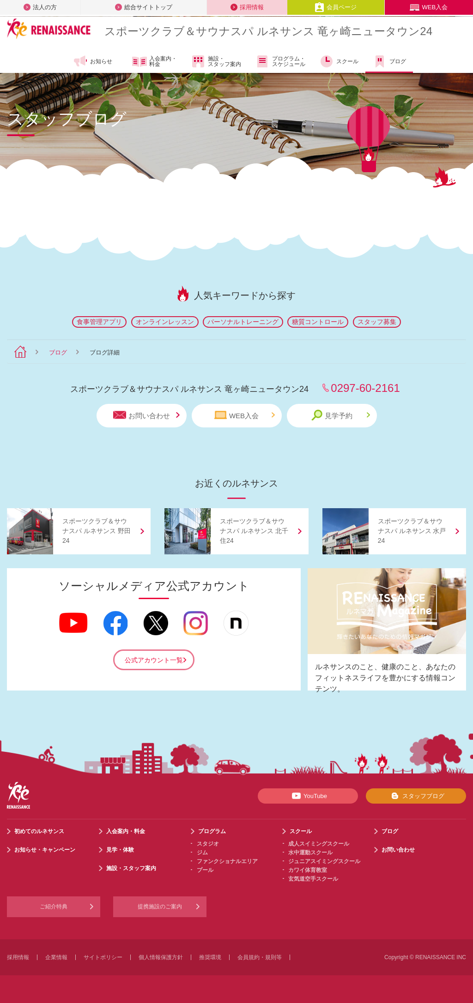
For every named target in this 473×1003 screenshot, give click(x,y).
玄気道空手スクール (313, 879)
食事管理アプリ (99, 321)
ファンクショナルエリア (227, 861)
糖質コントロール (318, 321)
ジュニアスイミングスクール (324, 861)
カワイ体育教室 (307, 870)
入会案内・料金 (154, 61)
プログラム (212, 831)
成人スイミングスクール (318, 844)
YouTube (308, 795)
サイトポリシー (103, 957)
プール (205, 870)
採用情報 (247, 7)
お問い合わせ (146, 415)
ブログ (389, 61)
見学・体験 (120, 850)
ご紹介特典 (53, 906)
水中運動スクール (310, 852)
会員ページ (336, 7)
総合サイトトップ (143, 7)
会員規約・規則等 (259, 957)
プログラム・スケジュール (280, 61)
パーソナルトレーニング (243, 321)
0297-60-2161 (365, 388)
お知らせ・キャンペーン (44, 850)
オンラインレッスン (165, 321)
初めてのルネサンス (39, 831)
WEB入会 (429, 7)
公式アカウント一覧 (154, 660)
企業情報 (56, 957)
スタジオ (208, 844)
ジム (202, 852)
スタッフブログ (416, 795)
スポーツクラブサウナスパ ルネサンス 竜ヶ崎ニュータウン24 (268, 31)
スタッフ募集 (377, 321)
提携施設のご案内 (160, 906)
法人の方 (40, 7)
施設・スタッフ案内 (216, 61)
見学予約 (340, 415)
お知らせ (92, 61)
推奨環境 (210, 957)
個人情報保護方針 (161, 957)
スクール (338, 61)
